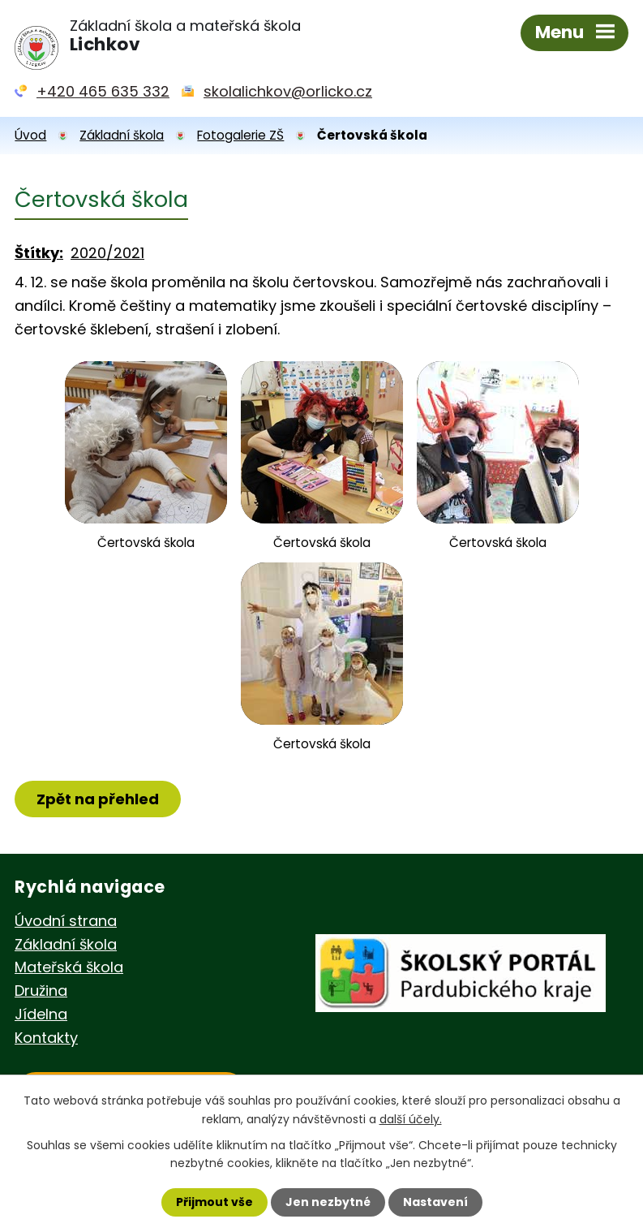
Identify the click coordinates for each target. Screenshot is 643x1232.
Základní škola (121, 135)
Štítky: (39, 253)
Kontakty (46, 1037)
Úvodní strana (66, 921)
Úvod (30, 135)
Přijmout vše (214, 1202)
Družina (41, 990)
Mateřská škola (69, 967)
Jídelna (41, 1014)
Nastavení (435, 1202)
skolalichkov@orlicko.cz (288, 91)
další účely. (410, 1118)
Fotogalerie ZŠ (240, 135)
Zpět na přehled (97, 799)
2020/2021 (107, 253)
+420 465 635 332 (102, 91)
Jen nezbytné (328, 1202)
